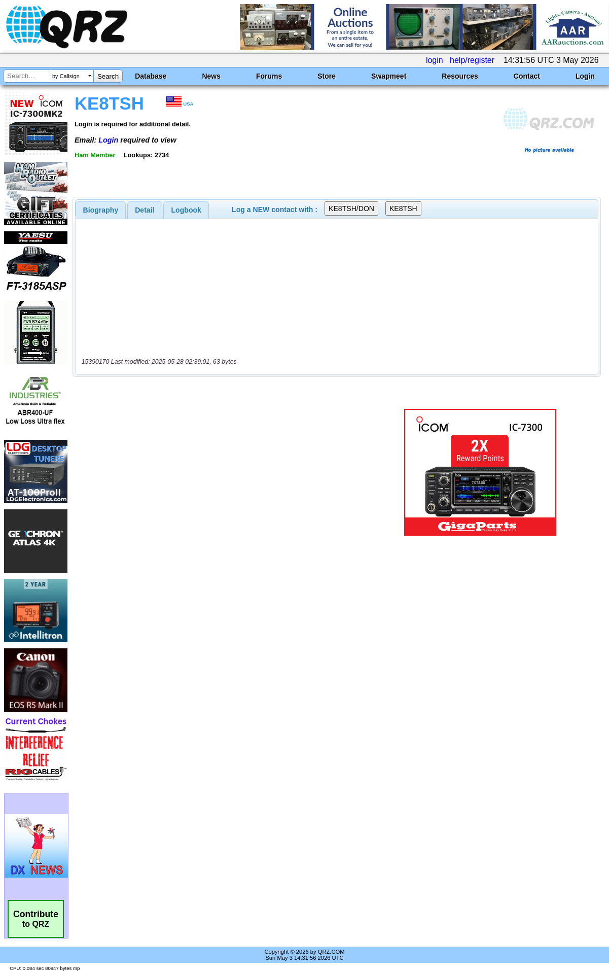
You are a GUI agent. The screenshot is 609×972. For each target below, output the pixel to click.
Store (326, 76)
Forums (269, 76)
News (211, 76)
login (434, 60)
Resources (460, 76)
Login (585, 76)
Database (150, 76)
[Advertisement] (224, 472)
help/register (472, 60)
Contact (527, 76)
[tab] (101, 210)
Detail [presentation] (144, 210)
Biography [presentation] (101, 210)
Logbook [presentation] (186, 210)
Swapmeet (388, 76)
